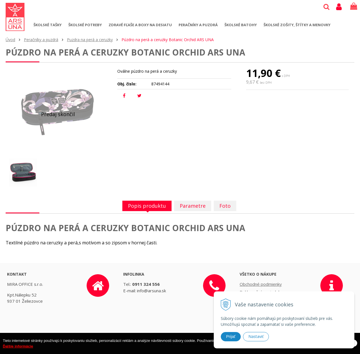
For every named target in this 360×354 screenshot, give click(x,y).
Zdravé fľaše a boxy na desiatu (140, 24)
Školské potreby (85, 24)
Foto (225, 205)
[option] (23, 172)
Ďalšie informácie (18, 350)
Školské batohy (240, 24)
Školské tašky (47, 24)
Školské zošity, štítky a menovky (297, 24)
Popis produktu (147, 205)
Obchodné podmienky (261, 284)
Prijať (230, 336)
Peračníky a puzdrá (198, 24)
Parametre (193, 205)
